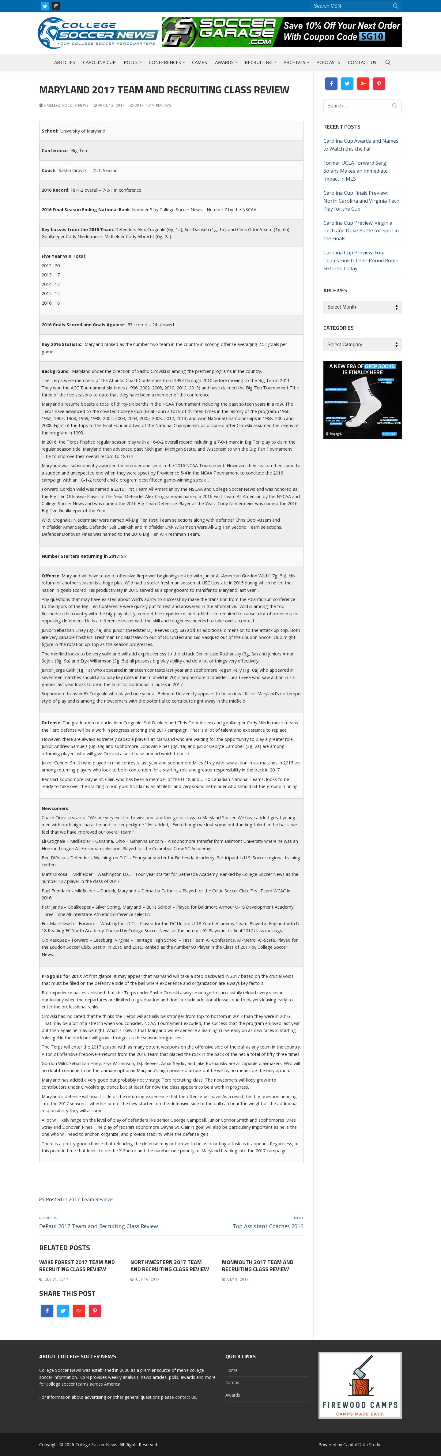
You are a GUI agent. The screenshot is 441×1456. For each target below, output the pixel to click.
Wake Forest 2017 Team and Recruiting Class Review (77, 1265)
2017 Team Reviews (151, 105)
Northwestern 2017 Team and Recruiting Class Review (169, 1265)
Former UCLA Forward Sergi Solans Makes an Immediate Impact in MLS (355, 170)
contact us (185, 1397)
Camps (232, 1382)
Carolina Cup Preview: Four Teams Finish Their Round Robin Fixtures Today (360, 260)
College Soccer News (64, 105)
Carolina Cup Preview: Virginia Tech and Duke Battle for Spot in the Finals (361, 231)
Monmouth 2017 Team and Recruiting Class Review (257, 1265)
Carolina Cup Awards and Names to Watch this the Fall (360, 144)
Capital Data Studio (362, 1444)
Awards (232, 1395)
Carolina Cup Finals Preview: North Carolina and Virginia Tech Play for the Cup (361, 201)
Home (231, 1370)
